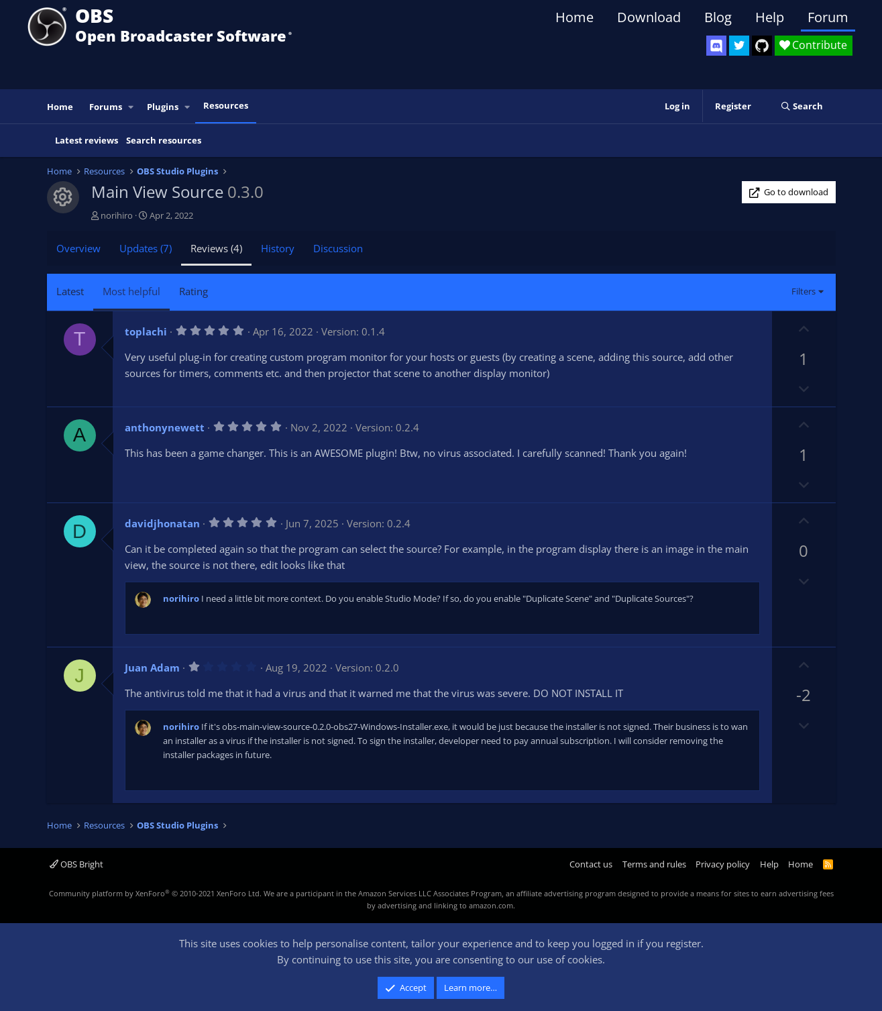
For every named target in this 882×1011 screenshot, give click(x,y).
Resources (225, 105)
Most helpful (131, 291)
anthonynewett (165, 427)
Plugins (162, 107)
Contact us (590, 864)
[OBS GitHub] (762, 46)
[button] (131, 107)
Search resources (163, 140)
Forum (828, 17)
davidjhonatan (162, 523)
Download (649, 17)
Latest (70, 291)
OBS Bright (76, 864)
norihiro (117, 215)
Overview (78, 248)
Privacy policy (723, 864)
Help (769, 17)
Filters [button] (803, 291)
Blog (718, 17)
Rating (193, 291)
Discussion (338, 248)
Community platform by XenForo (155, 893)
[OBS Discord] (716, 46)
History (277, 248)
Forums (105, 107)
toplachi (146, 331)
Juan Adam (152, 667)
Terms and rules (654, 864)
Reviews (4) (216, 248)
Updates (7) (145, 248)
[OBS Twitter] (739, 46)
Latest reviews (86, 140)
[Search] (802, 106)
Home (574, 17)
